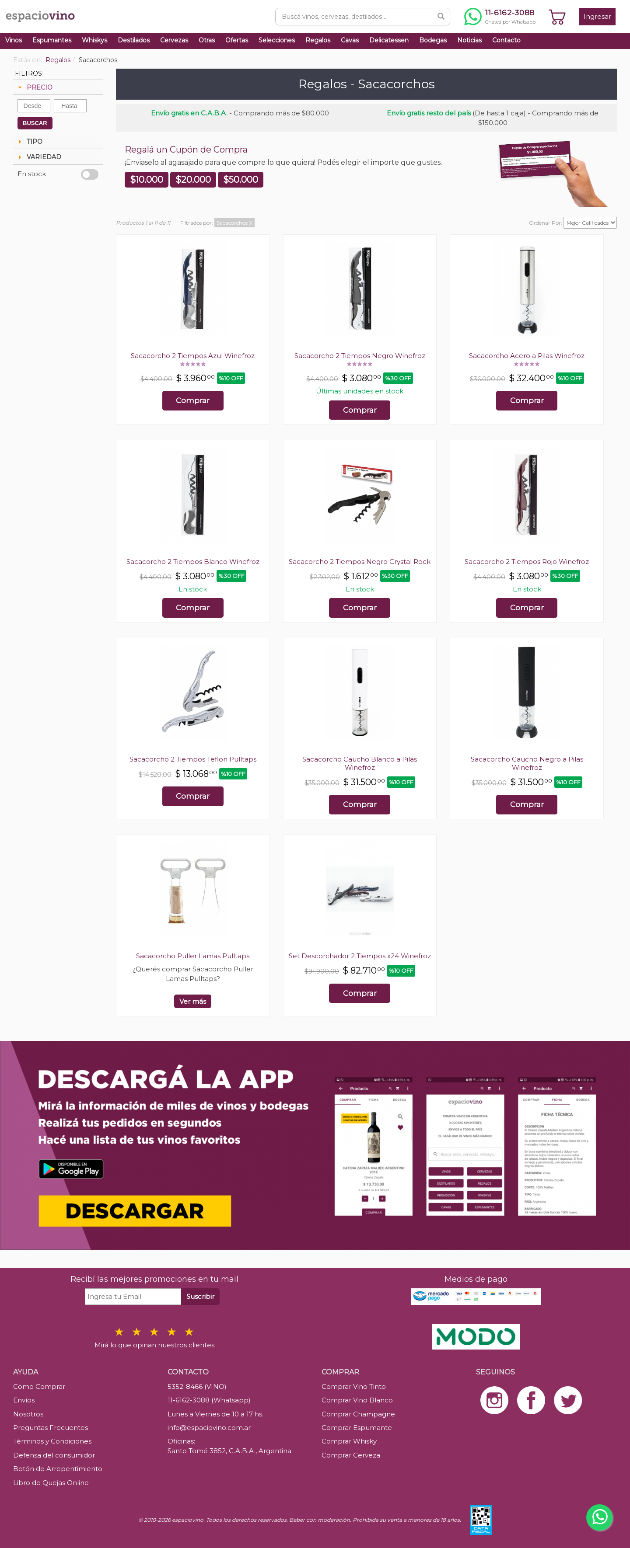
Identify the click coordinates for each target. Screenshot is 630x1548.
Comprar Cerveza (351, 1455)
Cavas (350, 40)
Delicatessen (389, 40)
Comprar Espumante (357, 1427)
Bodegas (433, 40)
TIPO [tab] (29, 142)
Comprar (193, 400)
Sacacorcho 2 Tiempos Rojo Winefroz (527, 561)
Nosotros (28, 1414)
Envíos (24, 1400)
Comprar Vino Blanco (357, 1400)
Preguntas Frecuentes (50, 1427)
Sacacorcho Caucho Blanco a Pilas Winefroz (359, 763)
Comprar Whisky (349, 1441)
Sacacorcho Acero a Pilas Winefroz (526, 355)
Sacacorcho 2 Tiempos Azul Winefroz (193, 355)
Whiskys (94, 40)
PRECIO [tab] (34, 87)
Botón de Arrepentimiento (57, 1469)
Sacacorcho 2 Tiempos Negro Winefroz (359, 355)
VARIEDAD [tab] (38, 157)
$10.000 (146, 179)
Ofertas (236, 40)
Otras (207, 40)
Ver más (192, 1001)
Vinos (13, 40)
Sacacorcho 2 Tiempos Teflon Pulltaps (193, 759)
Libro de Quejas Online (51, 1482)
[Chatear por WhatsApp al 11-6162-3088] (500, 16)
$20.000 (193, 179)
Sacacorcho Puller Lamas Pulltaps (192, 956)
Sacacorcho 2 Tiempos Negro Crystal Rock (359, 561)
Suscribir (200, 1296)
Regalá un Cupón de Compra (186, 149)
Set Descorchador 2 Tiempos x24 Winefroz (360, 956)
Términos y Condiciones (52, 1441)
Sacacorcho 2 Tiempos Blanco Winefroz (192, 561)
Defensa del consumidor (54, 1455)
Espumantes (51, 40)
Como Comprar (39, 1386)
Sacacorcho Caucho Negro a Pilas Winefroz (527, 763)
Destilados (134, 40)
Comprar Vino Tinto (354, 1386)
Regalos (317, 40)
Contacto (506, 40)
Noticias (469, 40)
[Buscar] (441, 16)
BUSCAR (35, 123)
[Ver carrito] (557, 16)
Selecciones (277, 40)
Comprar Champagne (358, 1414)
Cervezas (174, 40)
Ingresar (597, 16)
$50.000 (240, 179)
